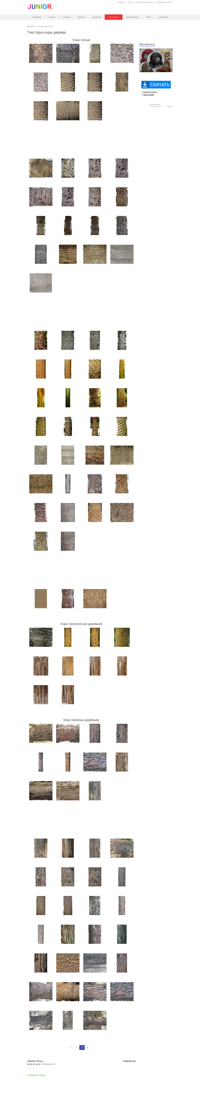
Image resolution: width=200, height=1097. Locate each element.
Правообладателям (144, 2)
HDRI (148, 17)
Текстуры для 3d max (45, 26)
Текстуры (114, 17)
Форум (121, 2)
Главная (36, 17)
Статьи (66, 17)
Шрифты (163, 17)
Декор (81, 17)
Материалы (132, 17)
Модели (96, 17)
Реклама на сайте (164, 2)
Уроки (52, 17)
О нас (129, 2)
